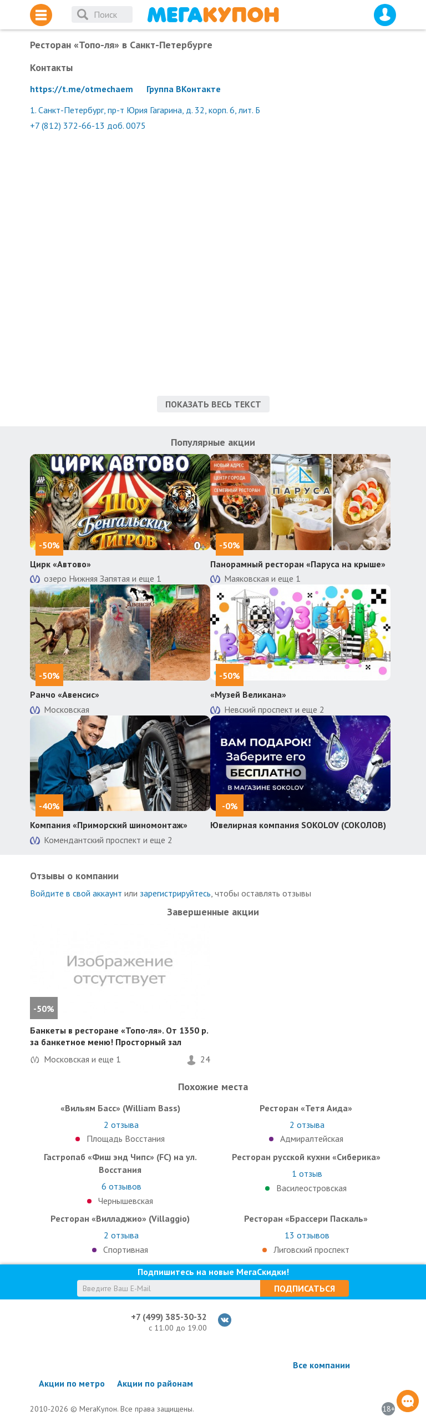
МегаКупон (213, 14)
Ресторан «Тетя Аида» (306, 1107)
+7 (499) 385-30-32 (169, 1316)
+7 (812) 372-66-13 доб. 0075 (88, 125)
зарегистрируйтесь (175, 893)
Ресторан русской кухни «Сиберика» (306, 1156)
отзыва (121, 1124)
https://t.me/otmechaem (81, 88)
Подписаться (304, 1288)
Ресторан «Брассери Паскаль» (306, 1218)
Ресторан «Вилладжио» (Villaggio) (120, 1218)
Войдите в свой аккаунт (76, 893)
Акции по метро (72, 1383)
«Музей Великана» (248, 694)
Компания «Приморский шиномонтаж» (108, 824)
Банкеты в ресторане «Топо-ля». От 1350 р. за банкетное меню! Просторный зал (119, 1036)
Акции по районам (155, 1383)
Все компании (321, 1364)
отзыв (307, 1173)
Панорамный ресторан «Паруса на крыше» (298, 564)
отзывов (121, 1186)
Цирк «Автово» (60, 564)
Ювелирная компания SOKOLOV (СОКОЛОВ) (298, 824)
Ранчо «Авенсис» (64, 694)
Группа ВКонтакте (183, 88)
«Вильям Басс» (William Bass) (120, 1107)
